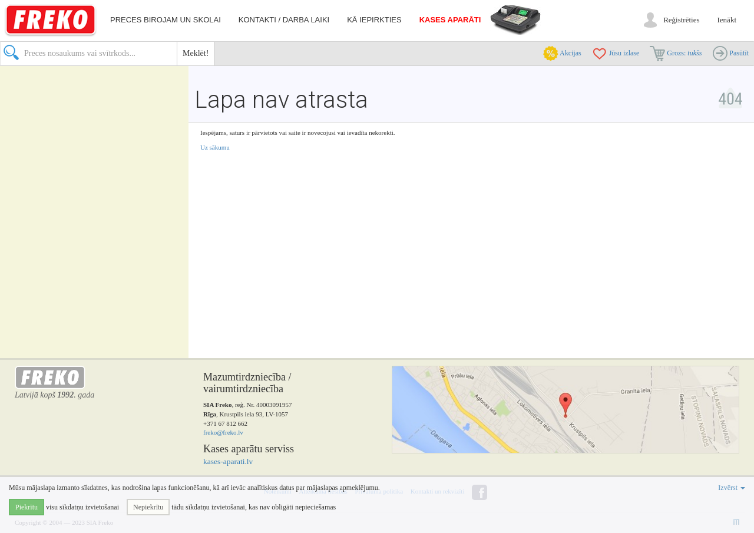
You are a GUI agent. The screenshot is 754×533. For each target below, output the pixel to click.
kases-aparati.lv (228, 461)
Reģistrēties (681, 19)
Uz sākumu (215, 147)
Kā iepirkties (374, 19)
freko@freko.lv (223, 432)
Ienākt (726, 19)
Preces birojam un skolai (165, 19)
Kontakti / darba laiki (284, 19)
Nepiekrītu (148, 507)
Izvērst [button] (731, 488)
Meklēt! (196, 53)
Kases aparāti (450, 19)
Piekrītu (26, 507)
